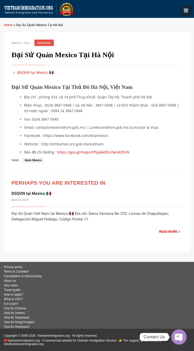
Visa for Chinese (15, 308)
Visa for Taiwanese (16, 317)
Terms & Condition (16, 271)
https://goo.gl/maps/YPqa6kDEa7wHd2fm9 (93, 152)
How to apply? (13, 294)
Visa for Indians (14, 313)
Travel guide (12, 290)
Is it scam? (11, 304)
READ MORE (168, 231)
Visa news (11, 285)
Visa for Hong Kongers (19, 322)
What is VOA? (13, 299)
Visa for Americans (16, 327)
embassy (44, 43)
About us (10, 281)
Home (8, 25)
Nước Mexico (33, 160)
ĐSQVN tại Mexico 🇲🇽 (32, 72)
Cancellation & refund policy (23, 276)
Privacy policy (13, 267)
